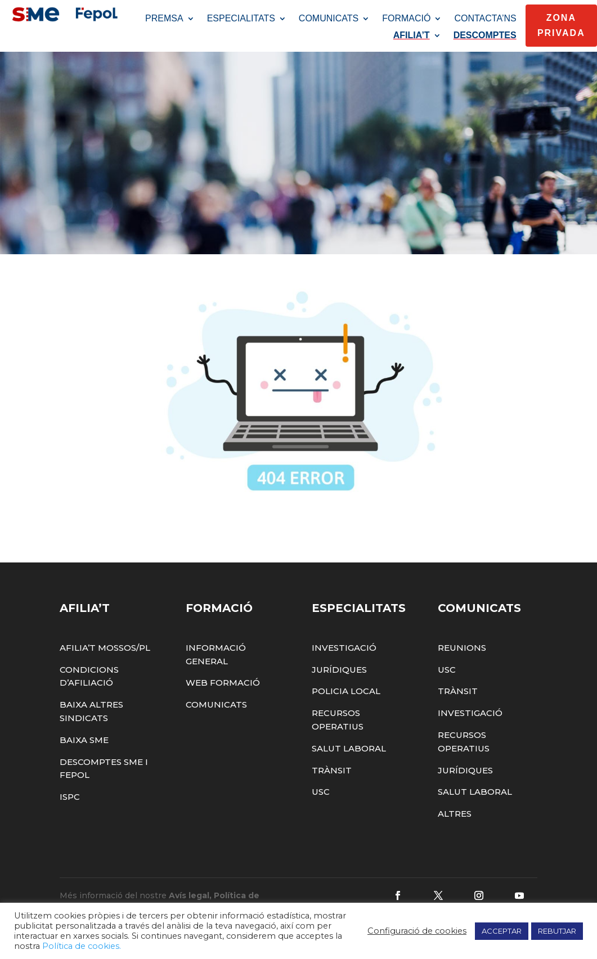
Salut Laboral (349, 766)
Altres (455, 832)
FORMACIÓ (406, 19)
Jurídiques (339, 687)
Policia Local (346, 709)
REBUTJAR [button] (557, 930)
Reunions (462, 665)
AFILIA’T (411, 35)
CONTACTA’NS (485, 19)
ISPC (70, 815)
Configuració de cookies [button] (416, 931)
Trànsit (332, 788)
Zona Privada (561, 25)
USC (321, 810)
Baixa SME (84, 758)
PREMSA (164, 19)
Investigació (344, 665)
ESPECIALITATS (241, 19)
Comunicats (216, 723)
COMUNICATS (328, 19)
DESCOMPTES (485, 35)
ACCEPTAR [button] (502, 930)
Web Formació (223, 701)
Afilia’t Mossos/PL (105, 665)
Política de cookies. (81, 946)
